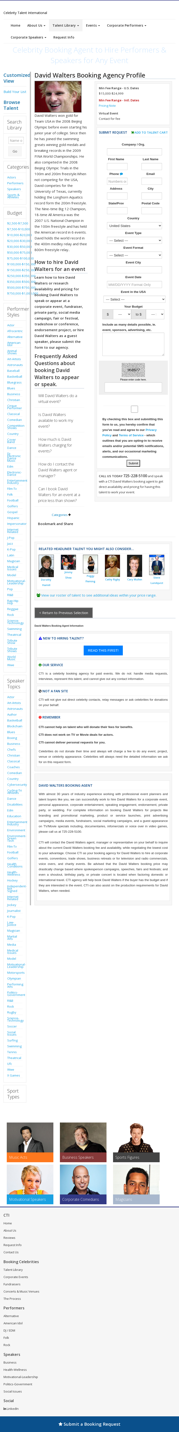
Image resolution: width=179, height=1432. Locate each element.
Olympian (14, 978)
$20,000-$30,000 (15, 241)
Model (11, 575)
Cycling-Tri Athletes (14, 791)
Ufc (9, 1063)
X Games (13, 1075)
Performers (15, 183)
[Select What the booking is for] (134, 240)
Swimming (14, 629)
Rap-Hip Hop (12, 602)
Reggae (12, 609)
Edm (10, 466)
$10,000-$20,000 (15, 235)
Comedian (14, 420)
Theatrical (14, 634)
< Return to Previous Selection (63, 612)
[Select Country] (134, 225)
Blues (11, 388)
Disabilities (15, 804)
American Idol (14, 343)
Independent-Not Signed (15, 888)
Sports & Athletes (13, 196)
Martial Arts (12, 937)
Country (13, 434)
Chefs (11, 749)
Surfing (12, 1040)
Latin (10, 555)
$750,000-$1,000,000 (15, 293)
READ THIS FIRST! (103, 650)
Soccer (12, 1026)
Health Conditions (15, 865)
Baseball (13, 371)
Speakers (14, 189)
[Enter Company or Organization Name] (134, 151)
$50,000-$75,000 (15, 252)
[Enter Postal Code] (151, 210)
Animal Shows (12, 352)
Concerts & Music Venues (21, 1291)
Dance (11, 448)
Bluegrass (14, 382)
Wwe (10, 665)
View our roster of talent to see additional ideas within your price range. (98, 595)
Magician (13, 561)
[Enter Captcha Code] (133, 387)
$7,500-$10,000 (15, 229)
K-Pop (11, 549)
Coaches (13, 767)
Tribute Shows (12, 649)
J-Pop (10, 538)
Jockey (11, 905)
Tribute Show (12, 641)
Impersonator (15, 523)
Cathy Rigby (112, 579)
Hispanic (13, 518)
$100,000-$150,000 (15, 264)
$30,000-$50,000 (15, 246)
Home (15, 25)
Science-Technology (15, 621)
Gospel (12, 512)
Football (12, 500)
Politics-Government (15, 993)
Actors (11, 177)
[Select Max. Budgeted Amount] (155, 314)
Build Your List (14, 91)
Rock (10, 615)
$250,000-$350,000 (15, 276)
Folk (10, 494)
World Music (11, 658)
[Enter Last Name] (151, 166)
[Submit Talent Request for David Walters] (133, 463)
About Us (36, 25)
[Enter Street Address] (117, 195)
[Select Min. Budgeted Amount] (122, 314)
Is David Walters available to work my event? (55, 420)
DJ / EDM (9, 1330)
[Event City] (134, 269)
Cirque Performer (14, 407)
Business (13, 394)
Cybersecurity (15, 784)
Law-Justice (11, 923)
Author (12, 714)
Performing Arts (15, 985)
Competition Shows (15, 426)
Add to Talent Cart (151, 132)
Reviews (9, 1238)
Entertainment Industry (15, 481)
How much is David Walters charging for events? (55, 445)
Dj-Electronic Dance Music (14, 457)
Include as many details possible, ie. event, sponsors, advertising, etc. (129, 327)
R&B (10, 595)
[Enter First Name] (117, 166)
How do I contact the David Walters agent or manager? (57, 469)
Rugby (11, 1012)
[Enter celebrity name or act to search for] (16, 140)
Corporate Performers (126, 25)
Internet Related (12, 530)
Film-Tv (12, 488)
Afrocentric (15, 331)
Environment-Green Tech (15, 838)
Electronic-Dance (14, 473)
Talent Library (65, 25)
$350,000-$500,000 (15, 282)
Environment (15, 830)
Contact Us (11, 1252)
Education (14, 816)
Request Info (63, 37)
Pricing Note (107, 105)
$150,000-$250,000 (15, 270)
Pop (10, 589)
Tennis (12, 1052)
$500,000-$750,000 (15, 287)
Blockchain (14, 726)
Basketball (14, 376)
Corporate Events (15, 1277)
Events (93, 25)
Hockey (12, 880)
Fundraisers (12, 1284)
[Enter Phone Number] (117, 181)
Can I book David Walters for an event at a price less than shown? (59, 494)
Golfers (12, 506)
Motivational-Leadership (15, 582)
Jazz (10, 543)
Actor (10, 325)
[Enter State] (117, 210)
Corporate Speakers (28, 37)
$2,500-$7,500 (15, 223)
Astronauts (15, 365)
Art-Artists (14, 359)
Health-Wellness (13, 873)
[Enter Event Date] (134, 284)
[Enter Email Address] (151, 181)
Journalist (14, 911)
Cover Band (11, 440)
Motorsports (15, 972)
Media (11, 944)
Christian (13, 400)
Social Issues (12, 1033)
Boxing (12, 738)
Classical (13, 414)
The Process (12, 1299)
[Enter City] (151, 195)
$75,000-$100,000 (15, 258)
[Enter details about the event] (133, 344)
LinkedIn (11, 1409)
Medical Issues (12, 568)
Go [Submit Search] (15, 151)
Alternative (15, 337)
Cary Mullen (134, 579)
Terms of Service (131, 435)
